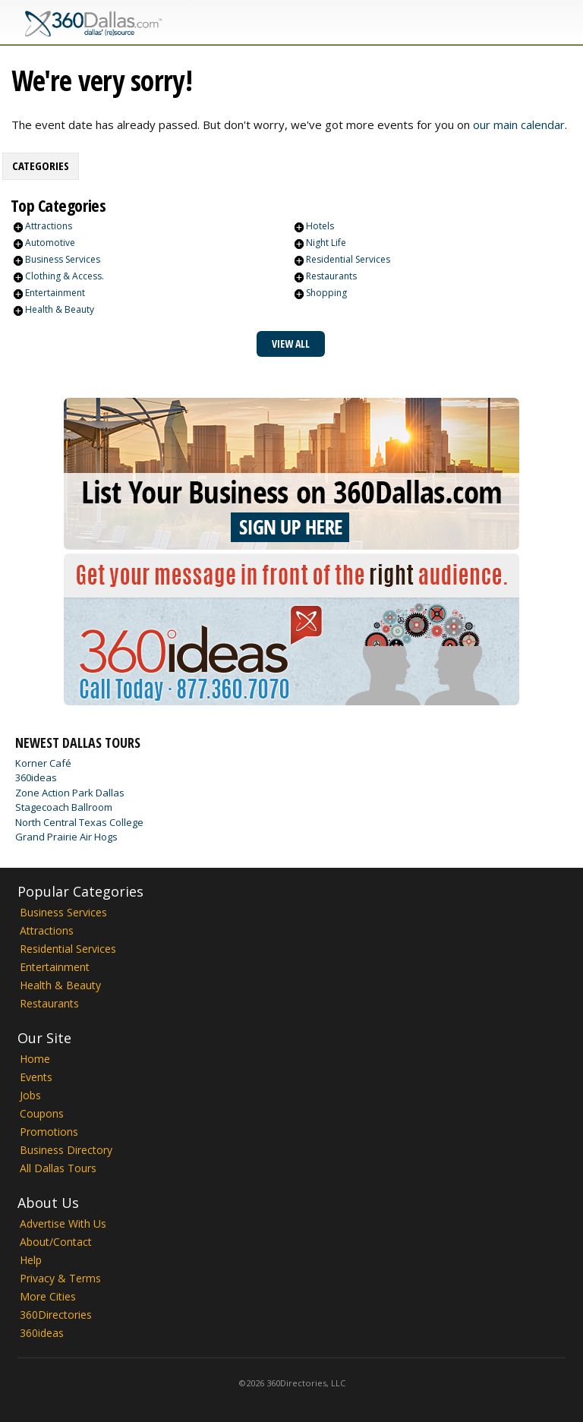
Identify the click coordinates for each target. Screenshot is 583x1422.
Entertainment (55, 292)
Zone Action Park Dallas (69, 792)
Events (36, 1077)
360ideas (36, 777)
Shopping (326, 292)
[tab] (40, 166)
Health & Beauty (59, 309)
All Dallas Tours (58, 1168)
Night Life (326, 242)
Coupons (42, 1113)
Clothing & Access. (64, 276)
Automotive (50, 242)
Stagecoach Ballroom (63, 807)
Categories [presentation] (40, 165)
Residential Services (348, 259)
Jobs (30, 1095)
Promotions (49, 1131)
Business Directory (66, 1150)
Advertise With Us (63, 1223)
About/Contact (56, 1241)
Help (31, 1260)
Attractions (48, 225)
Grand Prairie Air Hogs (66, 836)
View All (291, 343)
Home (35, 1059)
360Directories (56, 1314)
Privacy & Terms (60, 1278)
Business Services (62, 259)
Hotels (320, 225)
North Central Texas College (79, 822)
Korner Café (43, 763)
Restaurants (331, 276)
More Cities (48, 1296)
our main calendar (519, 124)
